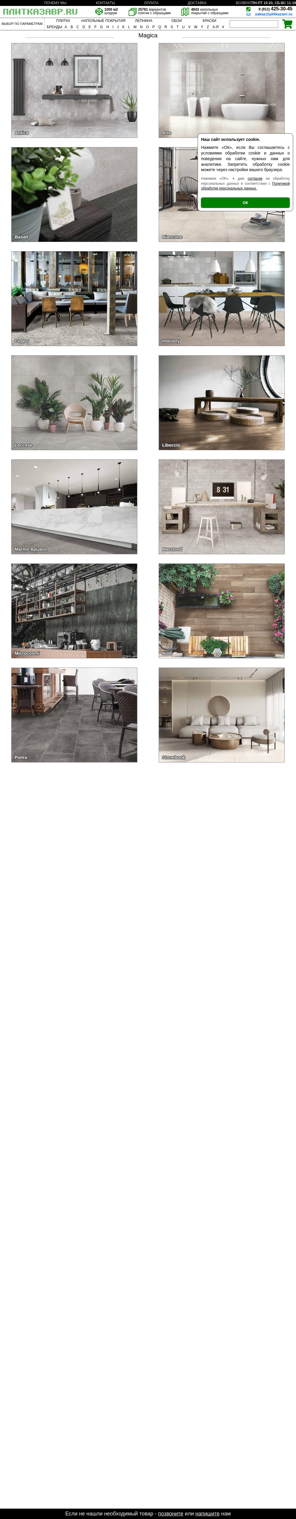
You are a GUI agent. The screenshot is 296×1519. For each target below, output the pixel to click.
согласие (255, 178)
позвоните (170, 1514)
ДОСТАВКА (197, 3)
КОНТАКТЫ (105, 3)
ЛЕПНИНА (143, 21)
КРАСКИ (209, 21)
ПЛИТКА (63, 21)
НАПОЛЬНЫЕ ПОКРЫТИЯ (103, 21)
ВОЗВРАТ (244, 3)
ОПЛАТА (151, 3)
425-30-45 (275, 8)
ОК (245, 202)
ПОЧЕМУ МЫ (55, 3)
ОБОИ (176, 21)
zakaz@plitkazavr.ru (273, 14)
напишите (207, 1514)
